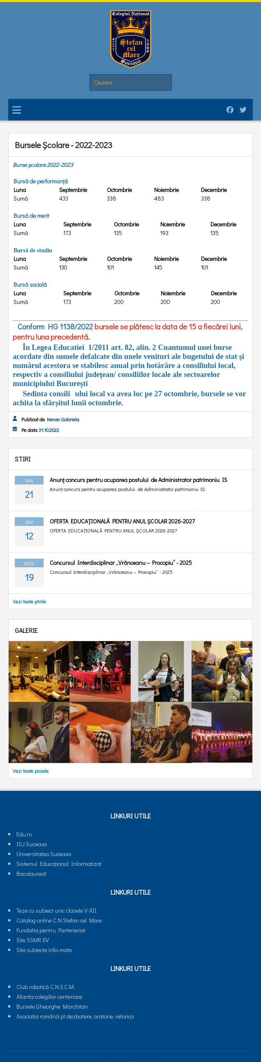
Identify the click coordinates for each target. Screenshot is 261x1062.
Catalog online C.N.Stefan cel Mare (59, 920)
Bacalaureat (31, 873)
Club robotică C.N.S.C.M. (45, 987)
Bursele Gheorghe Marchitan (52, 1006)
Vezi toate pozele (31, 770)
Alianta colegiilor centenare (49, 996)
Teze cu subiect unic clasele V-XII (56, 910)
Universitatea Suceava (43, 854)
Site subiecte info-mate (44, 950)
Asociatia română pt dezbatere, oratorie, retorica (75, 1016)
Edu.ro (24, 834)
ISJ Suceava (31, 844)
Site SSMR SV (32, 940)
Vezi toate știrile (29, 601)
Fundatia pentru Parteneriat (50, 930)
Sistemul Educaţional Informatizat (59, 864)
